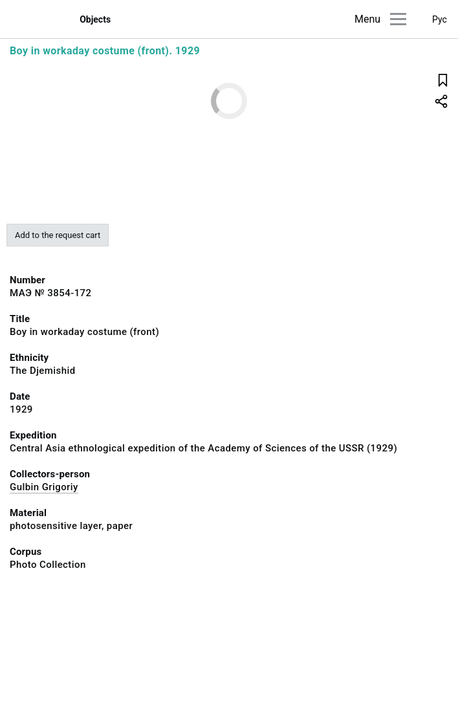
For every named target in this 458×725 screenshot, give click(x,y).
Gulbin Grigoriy (44, 487)
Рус (439, 19)
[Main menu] (398, 19)
